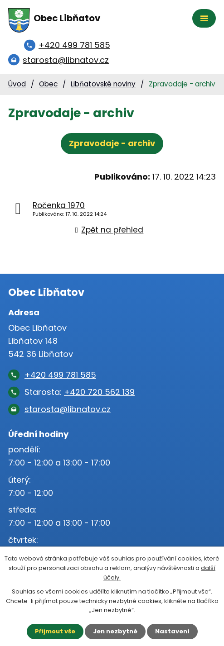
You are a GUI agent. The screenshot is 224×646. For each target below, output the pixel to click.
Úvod (17, 84)
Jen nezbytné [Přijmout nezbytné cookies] (115, 631)
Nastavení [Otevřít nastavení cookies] (172, 631)
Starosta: (79, 392)
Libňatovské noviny (103, 84)
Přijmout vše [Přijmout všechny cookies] (55, 631)
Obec (48, 84)
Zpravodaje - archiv (112, 143)
